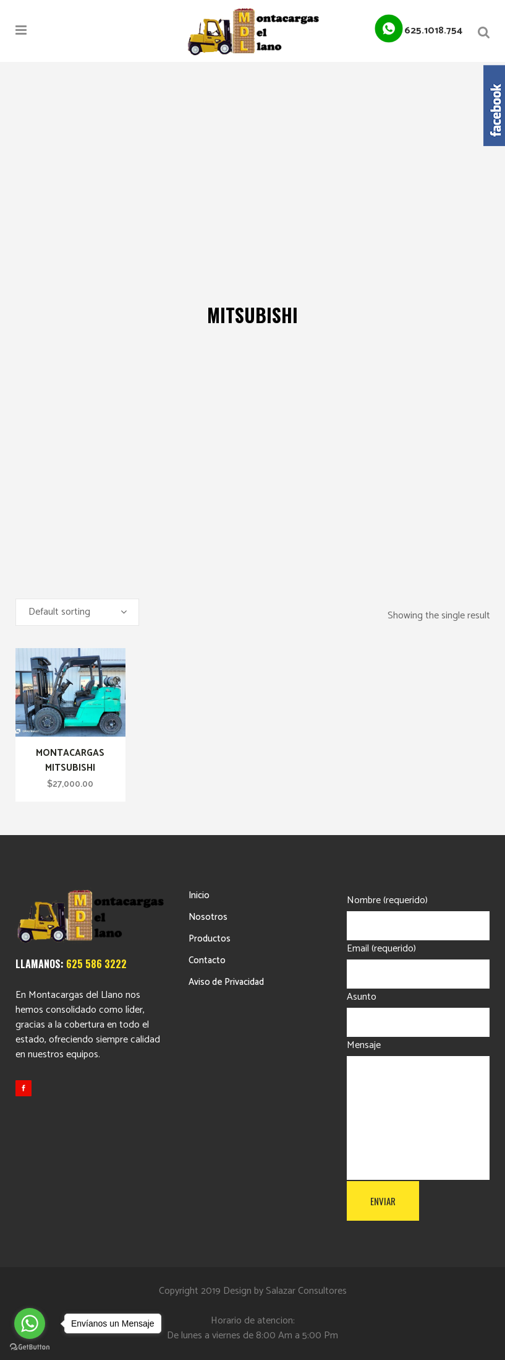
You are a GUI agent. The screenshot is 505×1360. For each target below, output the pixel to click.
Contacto (207, 960)
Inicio (199, 895)
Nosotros (208, 917)
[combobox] (77, 612)
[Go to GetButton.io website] (29, 1347)
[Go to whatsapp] (29, 1323)
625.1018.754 (433, 30)
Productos (210, 938)
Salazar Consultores (306, 1291)
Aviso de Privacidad (226, 982)
